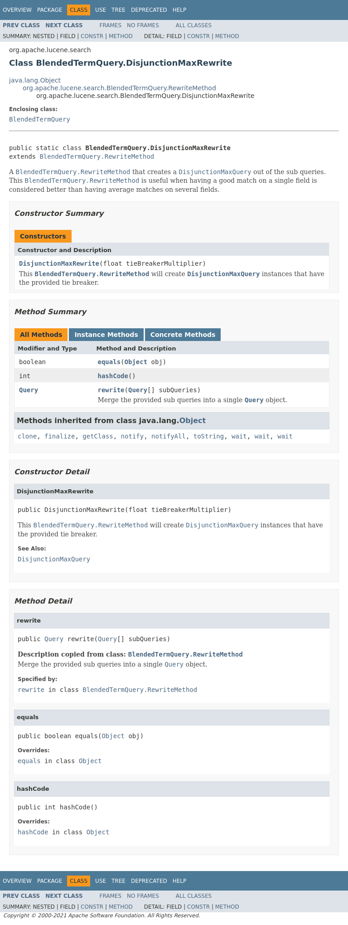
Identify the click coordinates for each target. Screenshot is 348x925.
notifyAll (168, 436)
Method (121, 36)
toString (208, 436)
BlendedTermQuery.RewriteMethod (96, 156)
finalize (59, 436)
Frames (111, 25)
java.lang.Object (35, 80)
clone (27, 436)
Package (49, 10)
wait (239, 436)
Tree (118, 10)
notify (132, 436)
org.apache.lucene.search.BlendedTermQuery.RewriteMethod (119, 88)
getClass (97, 436)
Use (100, 10)
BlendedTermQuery (39, 119)
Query (28, 390)
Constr (92, 36)
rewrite (111, 390)
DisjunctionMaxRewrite (59, 263)
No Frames (143, 25)
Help (180, 10)
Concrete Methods (183, 334)
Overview (17, 10)
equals (109, 361)
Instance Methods (106, 334)
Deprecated (149, 10)
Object (136, 361)
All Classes (194, 25)
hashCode (113, 376)
